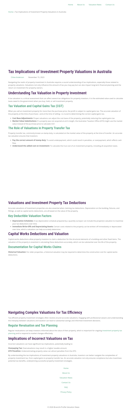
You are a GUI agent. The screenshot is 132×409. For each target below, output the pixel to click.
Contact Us (110, 4)
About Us (81, 4)
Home (70, 4)
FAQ (66, 387)
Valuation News (95, 4)
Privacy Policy (66, 392)
